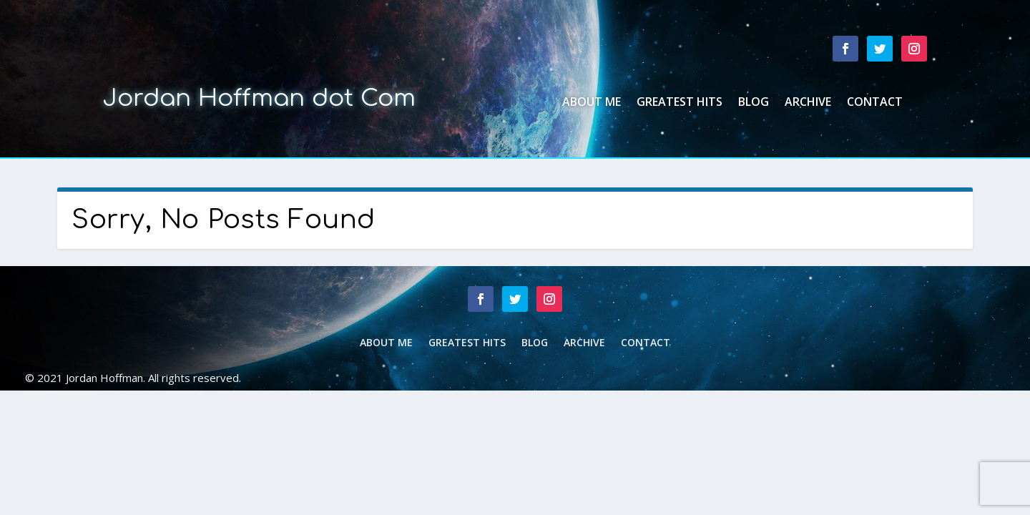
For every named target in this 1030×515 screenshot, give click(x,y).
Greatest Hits (679, 103)
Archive (808, 103)
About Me (591, 103)
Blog (753, 103)
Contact (875, 103)
